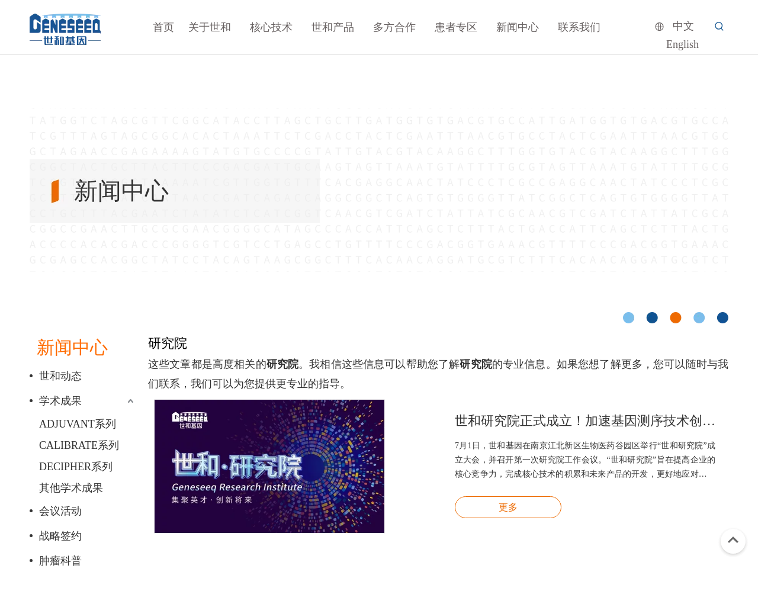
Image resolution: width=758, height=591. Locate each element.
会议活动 (60, 511)
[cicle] (675, 317)
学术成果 (60, 401)
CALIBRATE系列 (79, 445)
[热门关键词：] (719, 27)
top (733, 540)
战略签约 (60, 536)
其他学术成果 (71, 488)
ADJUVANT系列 (77, 424)
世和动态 (60, 376)
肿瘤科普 (60, 561)
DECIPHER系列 (76, 467)
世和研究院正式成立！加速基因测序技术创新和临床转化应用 (585, 420)
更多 (508, 507)
